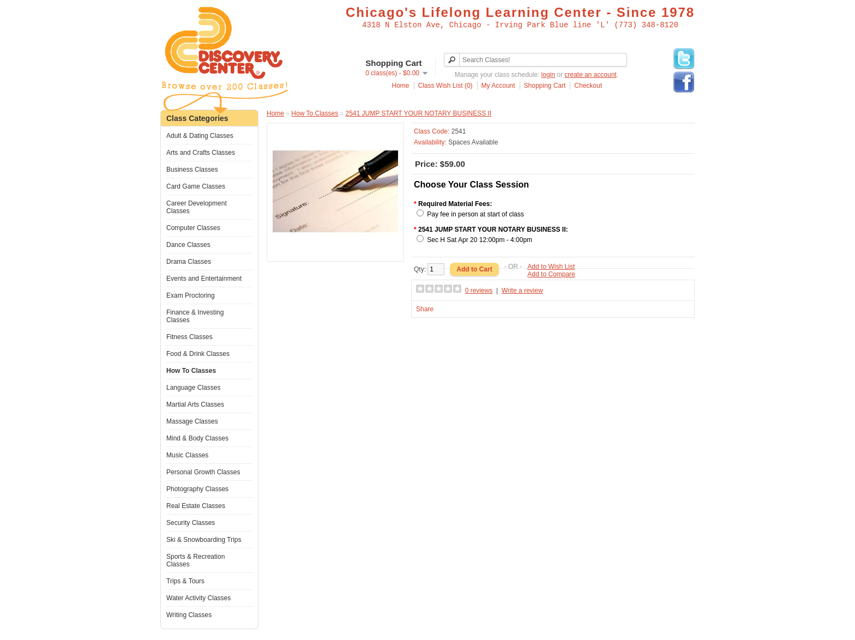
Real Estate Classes (195, 506)
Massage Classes (192, 421)
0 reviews (479, 290)
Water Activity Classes (198, 598)
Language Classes (193, 387)
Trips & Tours (185, 581)
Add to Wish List (551, 266)
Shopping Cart (545, 85)
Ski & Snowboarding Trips (203, 540)
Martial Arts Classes (195, 404)
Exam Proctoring (190, 295)
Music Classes (187, 455)
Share (424, 309)
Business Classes (192, 169)
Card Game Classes (195, 186)
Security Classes (190, 523)
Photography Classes (197, 489)
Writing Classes (189, 615)
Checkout (588, 85)
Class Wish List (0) (445, 85)
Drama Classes (188, 261)
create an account (590, 75)
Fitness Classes (189, 337)
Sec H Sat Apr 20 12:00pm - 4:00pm (479, 240)
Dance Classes (188, 245)
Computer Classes (193, 228)
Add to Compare (551, 274)
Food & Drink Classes (198, 354)
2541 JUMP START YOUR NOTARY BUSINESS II (419, 113)
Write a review (522, 290)
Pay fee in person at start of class (475, 214)
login (548, 75)
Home (401, 85)
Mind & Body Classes (197, 438)
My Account (498, 85)
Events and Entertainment (204, 278)
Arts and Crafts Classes (200, 152)
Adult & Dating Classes (199, 136)
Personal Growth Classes (203, 472)
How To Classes (191, 371)
